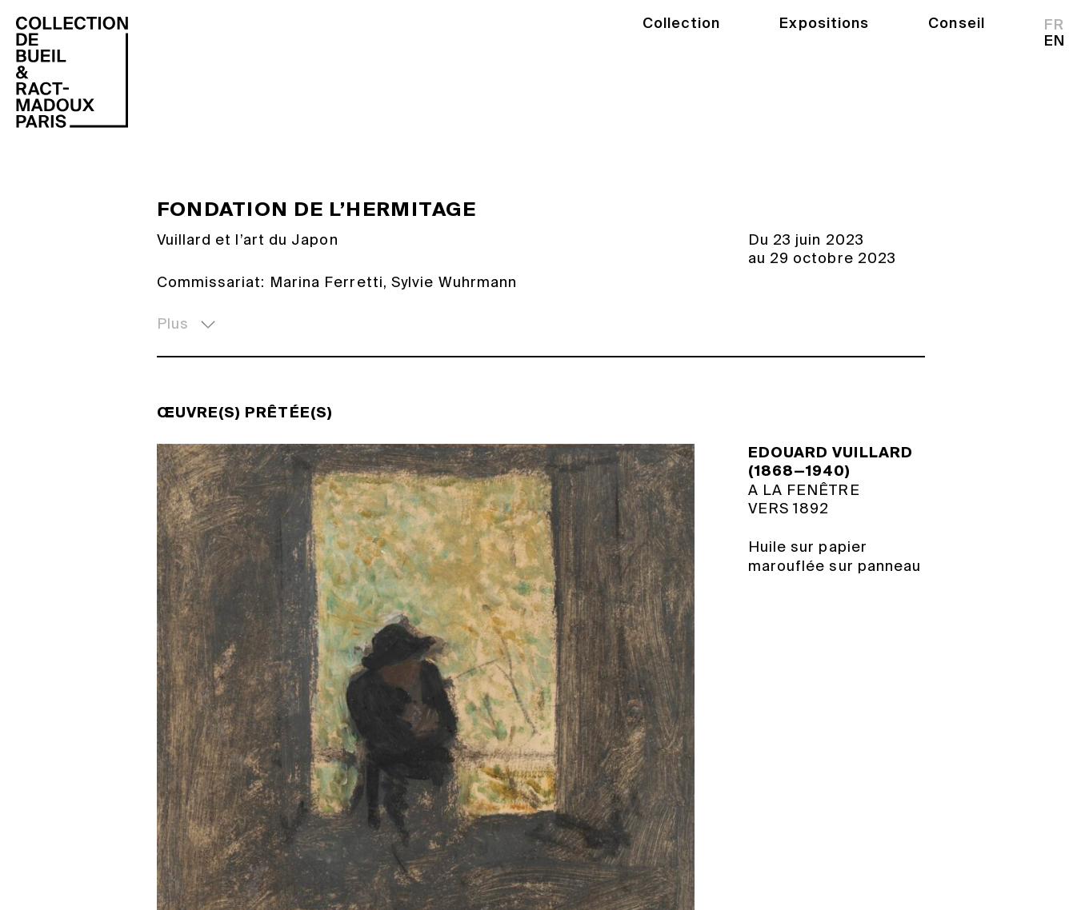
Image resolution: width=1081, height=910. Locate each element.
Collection (682, 23)
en (1054, 41)
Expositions (824, 23)
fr (1054, 25)
